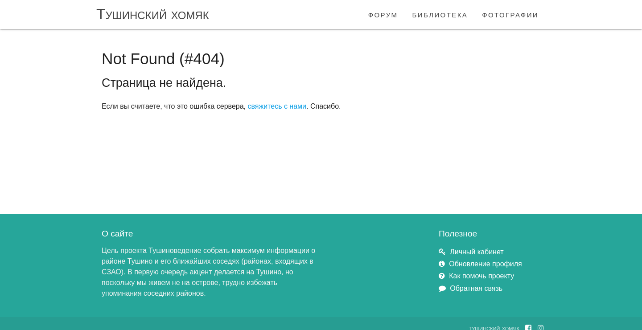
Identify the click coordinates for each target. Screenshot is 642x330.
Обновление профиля (485, 264)
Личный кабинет (476, 252)
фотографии (510, 14)
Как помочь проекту (481, 276)
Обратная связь (476, 288)
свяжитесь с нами (276, 106)
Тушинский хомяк (152, 14)
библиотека (440, 14)
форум (383, 14)
